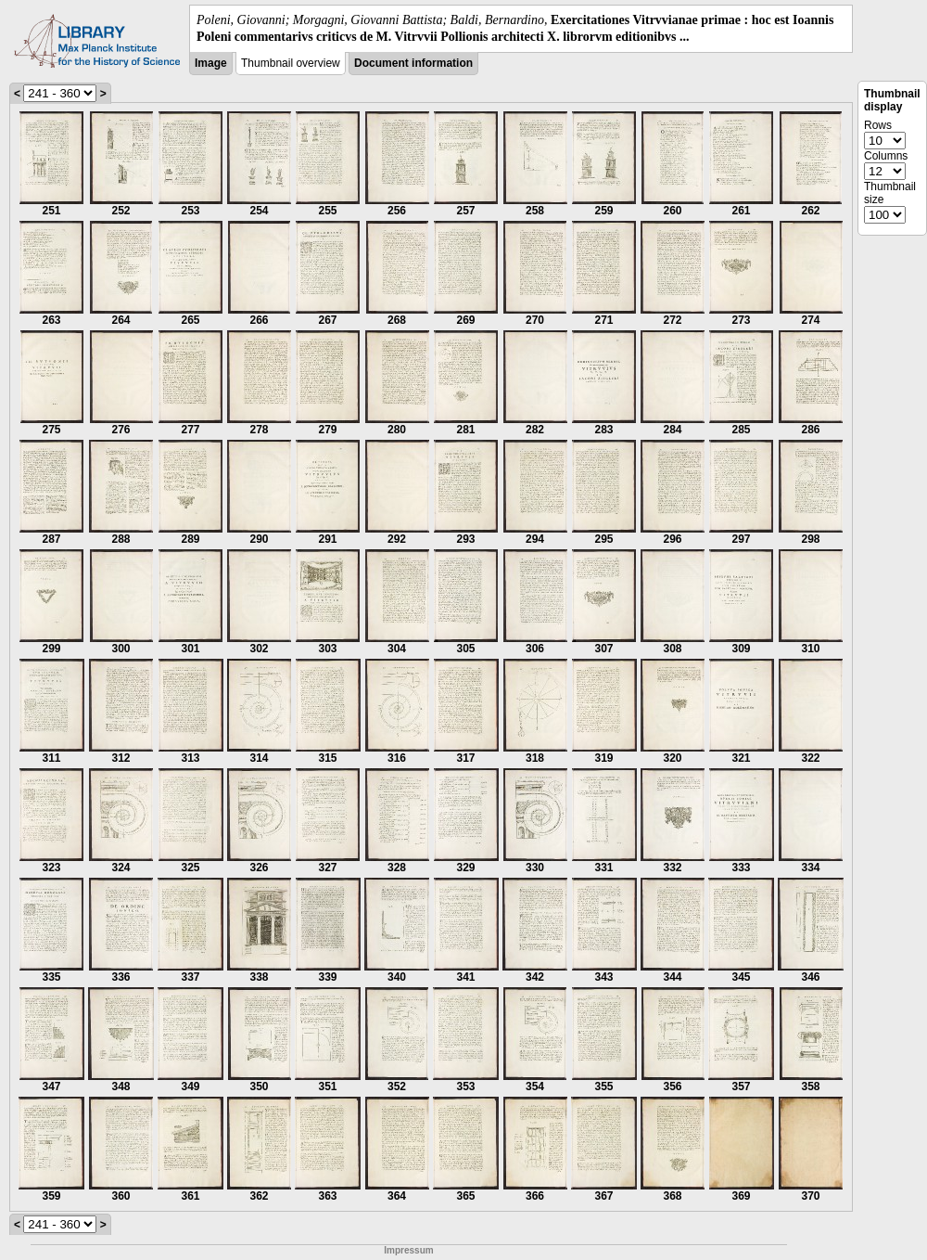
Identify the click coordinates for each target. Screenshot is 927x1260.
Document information (413, 63)
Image (211, 63)
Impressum (408, 1250)
